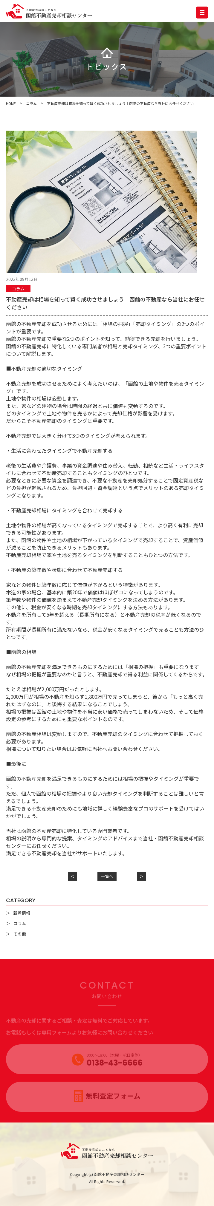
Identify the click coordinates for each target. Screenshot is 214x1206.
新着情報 (21, 913)
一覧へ (107, 876)
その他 (19, 934)
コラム (18, 289)
